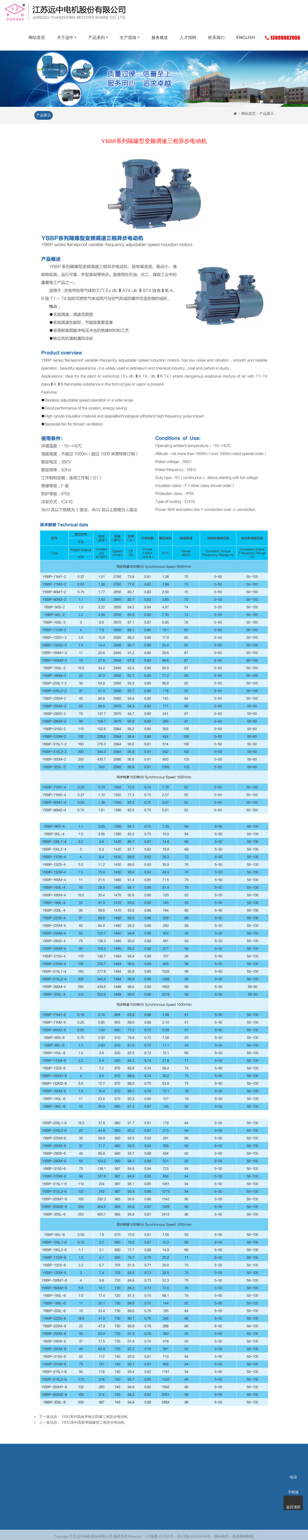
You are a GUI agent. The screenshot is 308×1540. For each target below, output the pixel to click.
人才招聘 (188, 37)
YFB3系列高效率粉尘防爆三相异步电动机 (95, 1417)
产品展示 (43, 115)
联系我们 (216, 37)
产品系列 (96, 37)
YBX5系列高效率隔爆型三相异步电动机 (93, 1422)
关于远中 (65, 37)
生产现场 (128, 37)
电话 (293, 1470)
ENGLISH (245, 37)
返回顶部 (293, 1500)
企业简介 (65, 1479)
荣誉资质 (65, 1487)
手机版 (293, 1485)
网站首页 (37, 37)
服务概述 (159, 37)
